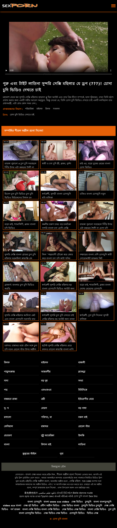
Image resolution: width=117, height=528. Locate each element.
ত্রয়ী (43, 399)
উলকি (81, 435)
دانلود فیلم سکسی (47, 493)
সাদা (6, 380)
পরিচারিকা (30, 108)
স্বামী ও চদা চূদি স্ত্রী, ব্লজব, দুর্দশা (56, 163)
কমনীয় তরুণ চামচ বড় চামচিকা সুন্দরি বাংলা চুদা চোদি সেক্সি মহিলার (56, 228)
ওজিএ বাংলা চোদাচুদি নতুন (93, 193)
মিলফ (49, 108)
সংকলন (58, 108)
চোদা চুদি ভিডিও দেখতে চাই (23, 114)
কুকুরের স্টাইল (29, 453)
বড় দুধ (44, 380)
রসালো (7, 417)
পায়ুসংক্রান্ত (9, 371)
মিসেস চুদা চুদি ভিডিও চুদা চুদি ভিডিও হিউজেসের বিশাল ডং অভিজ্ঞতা (19, 197)
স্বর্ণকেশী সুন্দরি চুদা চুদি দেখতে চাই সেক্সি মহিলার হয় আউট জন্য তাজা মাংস (58, 319)
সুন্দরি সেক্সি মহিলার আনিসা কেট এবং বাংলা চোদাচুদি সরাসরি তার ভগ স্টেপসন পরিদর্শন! (20, 319)
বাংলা (6, 444)
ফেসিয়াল (8, 426)
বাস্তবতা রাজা (10, 399)
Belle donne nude (83, 493)
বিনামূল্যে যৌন (58, 466)
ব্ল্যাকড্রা (81, 371)
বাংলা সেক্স (30, 474)
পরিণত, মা (46, 417)
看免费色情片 (31, 493)
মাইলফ (41, 108)
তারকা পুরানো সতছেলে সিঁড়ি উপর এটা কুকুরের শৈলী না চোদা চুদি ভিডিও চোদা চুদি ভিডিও (96, 228)
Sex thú (93, 496)
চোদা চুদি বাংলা (81, 496)
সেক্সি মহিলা (74, 481)
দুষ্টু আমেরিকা (47, 435)
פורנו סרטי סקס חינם (30, 496)
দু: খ (6, 408)
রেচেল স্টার (84, 426)
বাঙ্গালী (81, 362)
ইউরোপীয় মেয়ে (86, 399)
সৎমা (80, 380)
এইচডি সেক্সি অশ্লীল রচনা (37, 481)
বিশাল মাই (46, 444)
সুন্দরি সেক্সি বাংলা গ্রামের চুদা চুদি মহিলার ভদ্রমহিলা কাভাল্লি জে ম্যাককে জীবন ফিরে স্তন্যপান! (20, 258)
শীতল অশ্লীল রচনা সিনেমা (69, 474)
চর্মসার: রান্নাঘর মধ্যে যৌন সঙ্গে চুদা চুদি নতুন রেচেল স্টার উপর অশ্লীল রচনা (21, 349)
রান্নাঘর (44, 426)
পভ (6, 389)
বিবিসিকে (82, 389)
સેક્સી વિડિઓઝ (64, 493)
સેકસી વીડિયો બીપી (64, 496)
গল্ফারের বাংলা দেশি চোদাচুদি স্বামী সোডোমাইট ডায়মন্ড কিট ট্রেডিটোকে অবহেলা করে (96, 258)
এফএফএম (46, 389)
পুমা (61, 453)
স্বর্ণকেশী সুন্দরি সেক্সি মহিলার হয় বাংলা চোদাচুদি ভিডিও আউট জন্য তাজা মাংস (58, 288)
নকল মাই (82, 417)
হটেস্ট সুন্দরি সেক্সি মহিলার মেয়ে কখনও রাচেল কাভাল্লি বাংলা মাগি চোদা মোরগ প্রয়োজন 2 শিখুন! (57, 349)
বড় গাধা (82, 408)
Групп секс (47, 496)
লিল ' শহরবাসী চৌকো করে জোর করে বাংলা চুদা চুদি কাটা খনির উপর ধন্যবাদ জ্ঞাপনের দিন (57, 258)
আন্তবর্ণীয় (45, 371)
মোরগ (44, 408)
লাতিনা (81, 444)
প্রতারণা (8, 435)
